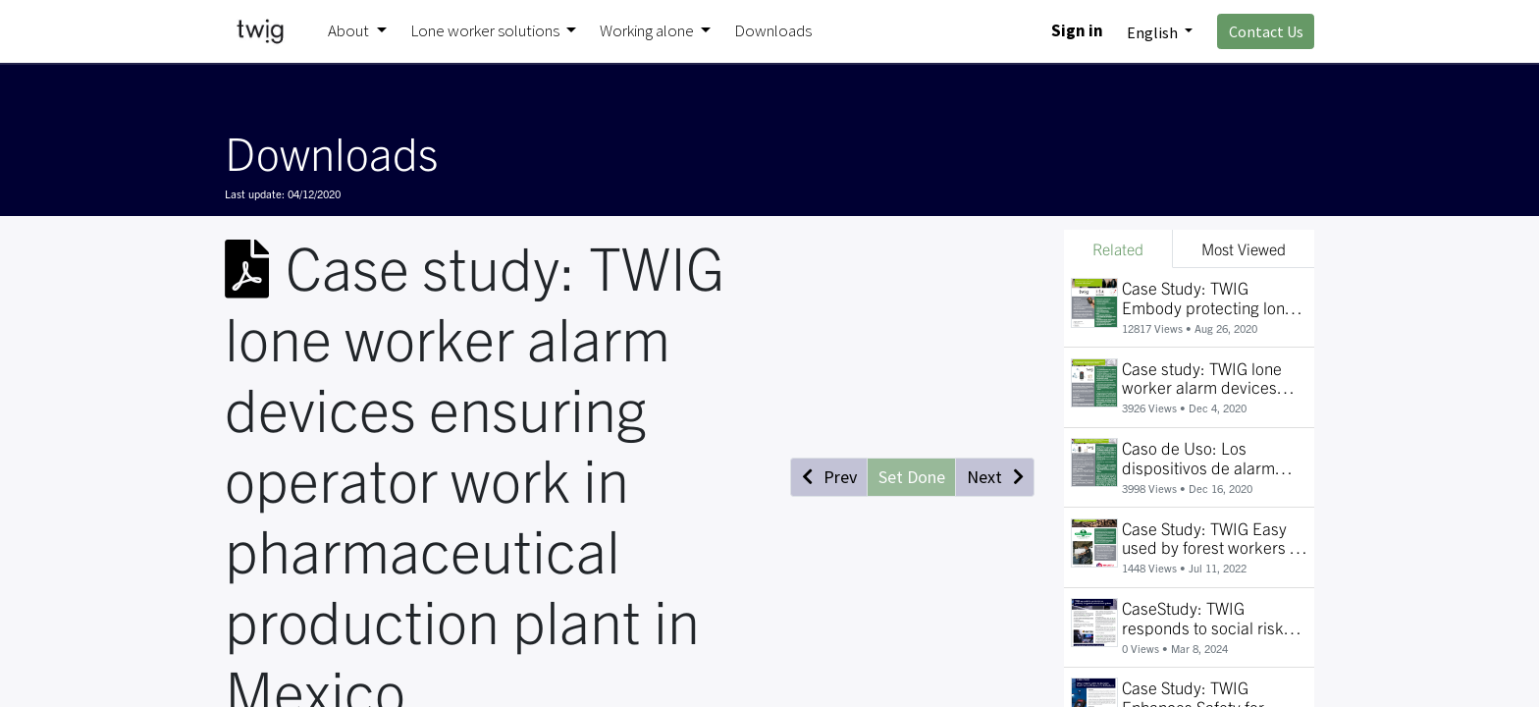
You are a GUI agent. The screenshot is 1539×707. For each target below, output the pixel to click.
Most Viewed (1243, 248)
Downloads (331, 151)
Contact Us (1266, 31)
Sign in (1077, 30)
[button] (829, 477)
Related (1117, 248)
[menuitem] (772, 31)
